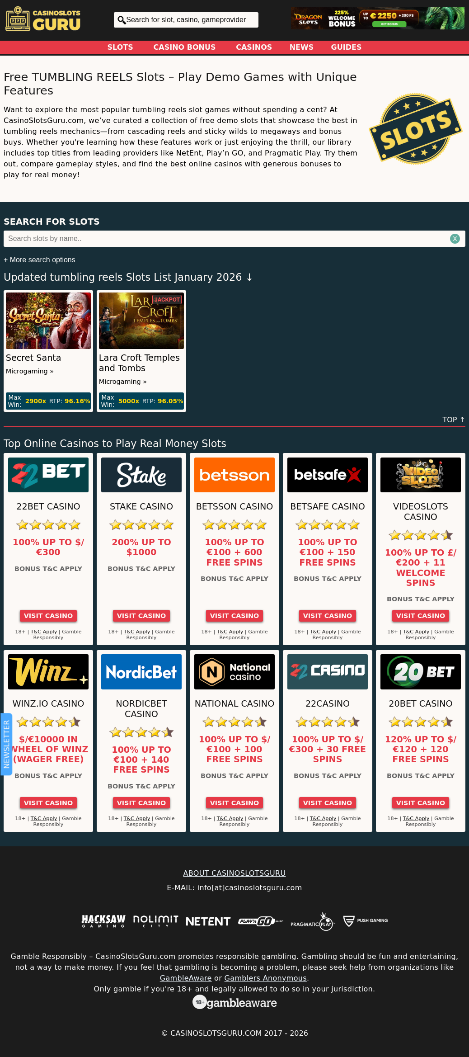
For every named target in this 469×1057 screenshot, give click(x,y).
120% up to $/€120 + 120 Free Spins (421, 750)
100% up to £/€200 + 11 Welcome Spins (421, 568)
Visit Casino (48, 615)
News (302, 47)
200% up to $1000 (141, 547)
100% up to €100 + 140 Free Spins (141, 760)
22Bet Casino (48, 506)
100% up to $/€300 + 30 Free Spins (327, 750)
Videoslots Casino (420, 511)
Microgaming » (30, 371)
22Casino (327, 703)
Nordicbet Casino (141, 708)
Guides (346, 47)
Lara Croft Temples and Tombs (139, 363)
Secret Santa (33, 358)
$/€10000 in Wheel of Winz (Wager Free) (49, 750)
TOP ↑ (453, 419)
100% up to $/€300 (48, 547)
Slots (120, 47)
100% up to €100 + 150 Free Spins (327, 553)
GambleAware (186, 978)
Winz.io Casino (48, 703)
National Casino (235, 703)
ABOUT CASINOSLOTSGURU (234, 873)
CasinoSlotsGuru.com (216, 1033)
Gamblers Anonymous (266, 978)
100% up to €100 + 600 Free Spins (234, 553)
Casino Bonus (185, 47)
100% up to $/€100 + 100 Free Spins (235, 750)
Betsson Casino (234, 506)
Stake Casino (141, 506)
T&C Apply (44, 632)
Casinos (254, 47)
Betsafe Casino (327, 506)
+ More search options (39, 260)
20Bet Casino (420, 703)
